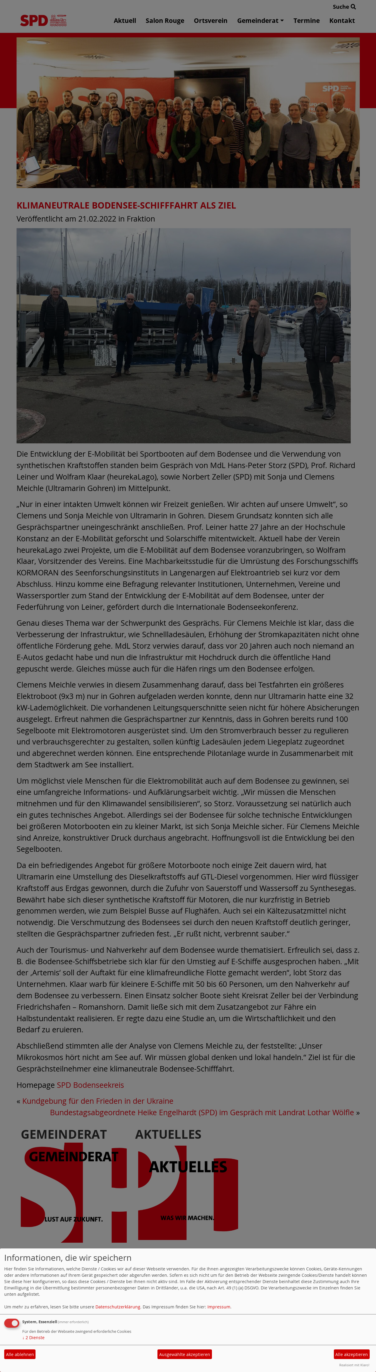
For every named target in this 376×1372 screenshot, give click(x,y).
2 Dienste (33, 1337)
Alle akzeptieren (351, 1354)
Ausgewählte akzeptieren (184, 1354)
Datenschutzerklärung (117, 1307)
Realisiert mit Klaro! (354, 1365)
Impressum (218, 1307)
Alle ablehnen (20, 1354)
